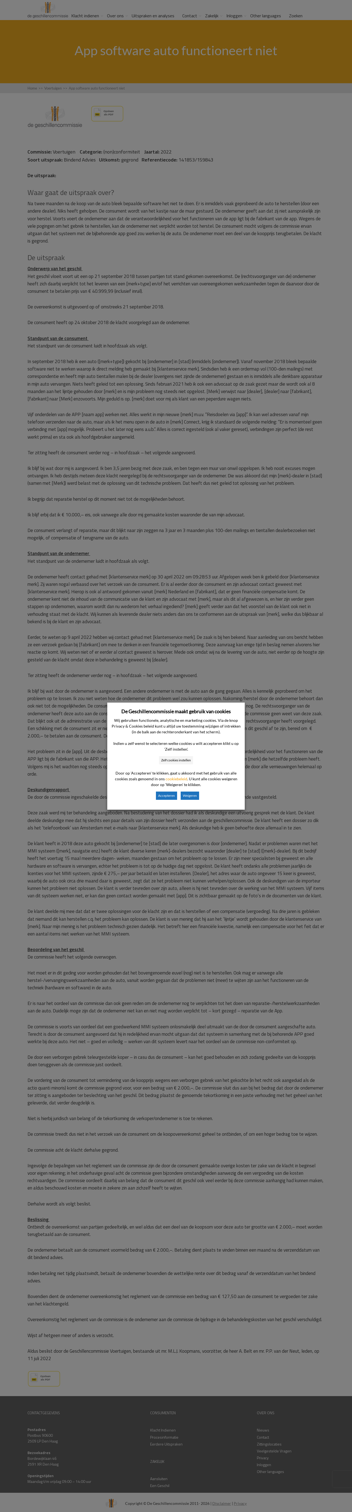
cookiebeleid (176, 778)
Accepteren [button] (166, 795)
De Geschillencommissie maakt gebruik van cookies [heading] (176, 711)
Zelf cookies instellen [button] (176, 760)
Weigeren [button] (190, 795)
